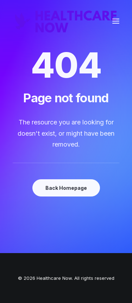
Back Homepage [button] (66, 188)
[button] (116, 21)
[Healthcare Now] (66, 21)
